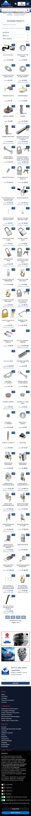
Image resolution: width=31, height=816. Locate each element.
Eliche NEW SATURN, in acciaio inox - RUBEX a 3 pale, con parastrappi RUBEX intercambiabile (23, 158)
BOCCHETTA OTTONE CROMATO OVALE (8, 76)
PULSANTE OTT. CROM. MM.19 (23, 402)
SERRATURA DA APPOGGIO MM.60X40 (8, 504)
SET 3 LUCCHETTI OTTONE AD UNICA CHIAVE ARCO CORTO (22, 587)
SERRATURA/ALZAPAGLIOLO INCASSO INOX (23, 566)
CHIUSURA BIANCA (23, 96)
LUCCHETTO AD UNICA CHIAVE (8, 239)
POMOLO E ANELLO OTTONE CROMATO (23, 382)
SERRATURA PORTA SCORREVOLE (8, 566)
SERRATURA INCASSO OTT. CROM (23, 525)
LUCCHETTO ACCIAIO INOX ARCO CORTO (8, 219)
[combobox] (15, 10)
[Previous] (13, 617)
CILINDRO (22, 116)
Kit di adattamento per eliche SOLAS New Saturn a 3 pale (8, 199)
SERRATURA (23, 442)
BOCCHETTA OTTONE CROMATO (22, 55)
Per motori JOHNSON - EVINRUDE (23, 341)
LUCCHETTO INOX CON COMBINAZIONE (8, 280)
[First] (7, 617)
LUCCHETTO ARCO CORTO (23, 239)
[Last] (23, 617)
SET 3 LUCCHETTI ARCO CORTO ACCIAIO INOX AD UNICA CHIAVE (8, 587)
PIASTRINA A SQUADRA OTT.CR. (23, 361)
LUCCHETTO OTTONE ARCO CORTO (22, 280)
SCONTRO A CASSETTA (8, 442)
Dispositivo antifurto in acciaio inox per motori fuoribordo (23, 138)
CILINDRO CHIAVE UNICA (8, 136)
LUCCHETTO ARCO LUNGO (8, 259)
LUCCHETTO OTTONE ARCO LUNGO (8, 300)
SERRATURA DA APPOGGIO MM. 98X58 (8, 484)
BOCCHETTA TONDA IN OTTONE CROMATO (23, 76)
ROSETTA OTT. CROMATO (23, 423)
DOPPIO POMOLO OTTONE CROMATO (8, 157)
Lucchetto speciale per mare (8, 321)
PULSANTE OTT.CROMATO (8, 423)
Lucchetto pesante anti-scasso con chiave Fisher (23, 301)
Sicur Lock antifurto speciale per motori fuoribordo (8, 607)
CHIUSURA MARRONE (8, 116)
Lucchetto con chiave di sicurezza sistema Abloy (23, 260)
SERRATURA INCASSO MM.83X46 (8, 525)
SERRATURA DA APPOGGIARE (8, 464)
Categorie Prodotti (15, 21)
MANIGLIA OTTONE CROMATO (23, 321)
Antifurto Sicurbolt (8, 55)
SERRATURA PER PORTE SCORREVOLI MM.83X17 (8, 546)
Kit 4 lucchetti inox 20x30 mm (23, 178)
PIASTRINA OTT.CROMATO (8, 382)
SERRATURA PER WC (22, 544)
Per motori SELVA (8, 361)
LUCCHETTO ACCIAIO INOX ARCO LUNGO (22, 219)
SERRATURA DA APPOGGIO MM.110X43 (23, 484)
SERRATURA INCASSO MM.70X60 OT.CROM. (23, 504)
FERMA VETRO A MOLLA (8, 177)
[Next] (18, 617)
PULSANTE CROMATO (8, 402)
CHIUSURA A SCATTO (8, 96)
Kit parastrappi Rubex (23, 198)
